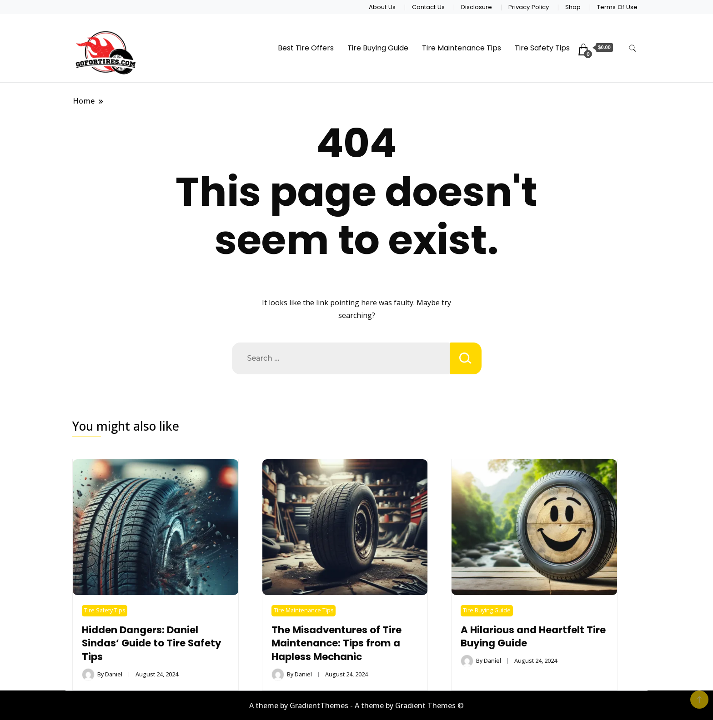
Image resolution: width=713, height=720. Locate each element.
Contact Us (428, 7)
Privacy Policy (528, 7)
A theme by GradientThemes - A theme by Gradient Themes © (356, 705)
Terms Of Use (617, 7)
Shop (573, 7)
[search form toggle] (632, 48)
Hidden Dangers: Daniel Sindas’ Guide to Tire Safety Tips (151, 643)
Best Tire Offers (306, 48)
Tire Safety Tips (542, 48)
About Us (382, 7)
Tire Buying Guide (377, 48)
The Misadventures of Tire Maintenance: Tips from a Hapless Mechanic (336, 643)
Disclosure (476, 7)
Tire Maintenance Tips (461, 48)
